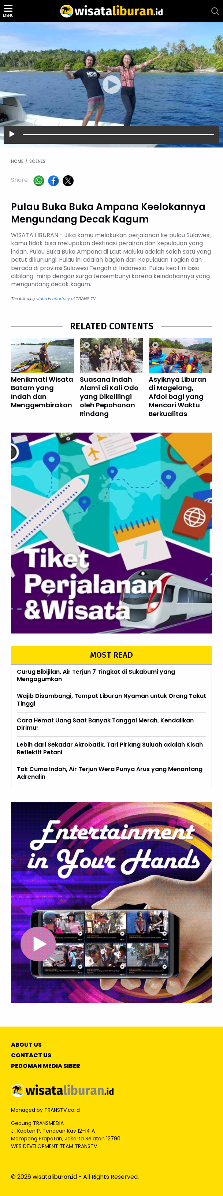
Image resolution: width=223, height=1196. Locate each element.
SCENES (37, 161)
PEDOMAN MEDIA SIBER (45, 1066)
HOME (17, 161)
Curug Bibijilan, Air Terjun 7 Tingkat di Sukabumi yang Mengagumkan (96, 676)
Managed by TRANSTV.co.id (45, 1110)
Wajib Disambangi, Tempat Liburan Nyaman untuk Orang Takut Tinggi (111, 700)
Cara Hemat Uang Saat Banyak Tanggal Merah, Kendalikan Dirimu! (105, 724)
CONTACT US (31, 1055)
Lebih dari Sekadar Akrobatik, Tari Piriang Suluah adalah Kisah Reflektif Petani (110, 748)
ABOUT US (26, 1045)
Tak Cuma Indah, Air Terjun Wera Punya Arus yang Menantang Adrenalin (109, 773)
